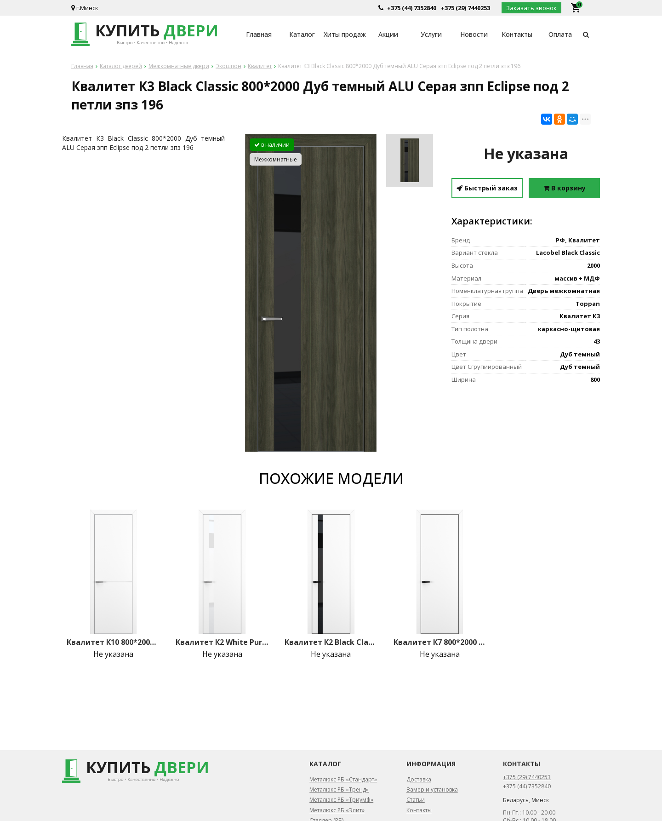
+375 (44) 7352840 (411, 8)
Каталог (302, 34)
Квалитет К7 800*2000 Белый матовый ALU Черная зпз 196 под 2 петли (440, 642)
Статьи (415, 800)
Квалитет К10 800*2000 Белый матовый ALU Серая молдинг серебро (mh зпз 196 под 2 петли (113, 642)
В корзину (564, 188)
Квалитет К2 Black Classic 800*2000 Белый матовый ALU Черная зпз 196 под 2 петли (331, 642)
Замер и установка (432, 789)
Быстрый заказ (487, 188)
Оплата (560, 34)
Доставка (418, 779)
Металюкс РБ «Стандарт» (343, 779)
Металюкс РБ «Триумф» (341, 800)
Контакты (517, 34)
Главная (259, 34)
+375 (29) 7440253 (465, 8)
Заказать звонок (531, 8)
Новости (474, 34)
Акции (388, 34)
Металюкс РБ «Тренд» (339, 789)
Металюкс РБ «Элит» (337, 810)
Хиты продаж (345, 34)
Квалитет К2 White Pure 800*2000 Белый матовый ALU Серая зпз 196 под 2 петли (222, 642)
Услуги (431, 34)
